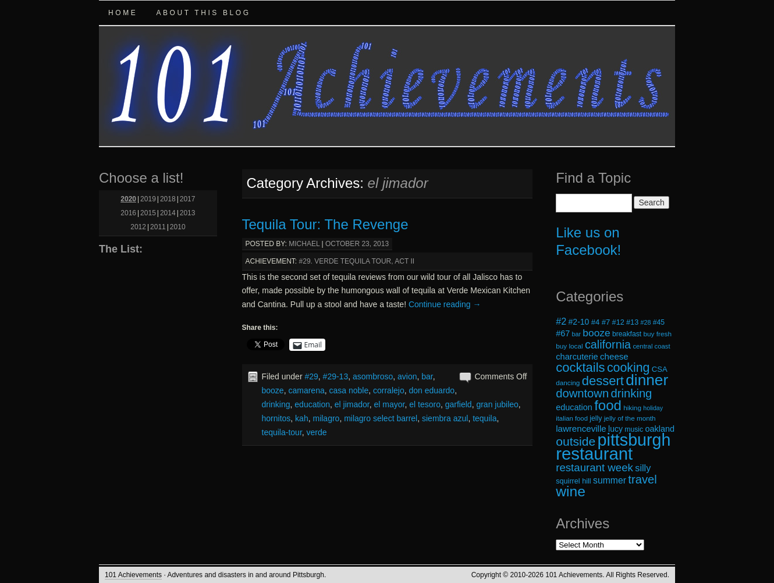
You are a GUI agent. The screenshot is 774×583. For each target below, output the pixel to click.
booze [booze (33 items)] (596, 333)
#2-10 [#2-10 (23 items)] (579, 321)
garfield (458, 404)
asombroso (373, 376)
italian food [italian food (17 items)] (572, 418)
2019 (148, 199)
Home (122, 13)
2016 (128, 213)
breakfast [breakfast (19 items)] (626, 334)
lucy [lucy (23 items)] (615, 428)
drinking (276, 404)
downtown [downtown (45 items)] (582, 393)
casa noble (349, 390)
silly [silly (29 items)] (643, 468)
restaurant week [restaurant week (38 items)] (594, 467)
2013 (188, 213)
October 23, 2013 (357, 244)
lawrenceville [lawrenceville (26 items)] (581, 428)
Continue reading (445, 304)
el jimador (352, 404)
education (312, 404)
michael (304, 244)
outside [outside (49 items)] (575, 441)
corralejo (388, 390)
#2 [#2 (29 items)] (561, 321)
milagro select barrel (380, 418)
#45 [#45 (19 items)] (659, 322)
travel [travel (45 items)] (642, 479)
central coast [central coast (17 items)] (651, 346)
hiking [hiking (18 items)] (632, 407)
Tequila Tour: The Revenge (325, 224)
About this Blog (203, 13)
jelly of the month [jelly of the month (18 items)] (630, 418)
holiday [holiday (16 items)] (653, 407)
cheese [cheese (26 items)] (614, 356)
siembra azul (445, 418)
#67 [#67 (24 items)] (563, 333)
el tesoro (425, 404)
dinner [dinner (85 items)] (647, 380)
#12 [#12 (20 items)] (618, 322)
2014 (168, 213)
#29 (311, 376)
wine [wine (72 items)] (570, 491)
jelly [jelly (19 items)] (596, 418)
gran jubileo (497, 404)
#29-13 (336, 376)
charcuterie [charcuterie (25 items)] (577, 356)
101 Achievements (133, 575)
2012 (138, 227)
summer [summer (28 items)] (609, 480)
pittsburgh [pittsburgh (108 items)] (634, 440)
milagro (326, 418)
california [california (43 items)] (608, 344)
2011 (158, 227)
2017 (188, 199)
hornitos (276, 418)
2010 (178, 227)
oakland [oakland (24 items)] (660, 428)
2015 (148, 213)
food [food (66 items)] (608, 405)
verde (317, 432)
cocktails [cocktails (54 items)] (580, 367)
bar (426, 376)
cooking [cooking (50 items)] (628, 368)
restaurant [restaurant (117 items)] (594, 453)
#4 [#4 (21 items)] (595, 322)
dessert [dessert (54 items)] (603, 381)
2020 (128, 199)
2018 (168, 199)
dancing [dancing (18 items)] (568, 382)
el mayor (389, 404)
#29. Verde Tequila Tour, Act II (357, 261)
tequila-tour (282, 432)
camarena (306, 390)
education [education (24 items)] (574, 407)
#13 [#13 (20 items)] (632, 322)
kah (301, 418)
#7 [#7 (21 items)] (606, 322)
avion (407, 376)
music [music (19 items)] (633, 429)
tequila (484, 418)
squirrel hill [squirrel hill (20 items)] (573, 481)
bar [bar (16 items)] (576, 333)
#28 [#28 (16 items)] (646, 322)
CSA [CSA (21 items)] (660, 369)
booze (273, 390)
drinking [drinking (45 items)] (631, 393)
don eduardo (432, 390)
